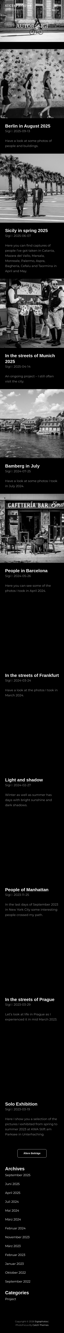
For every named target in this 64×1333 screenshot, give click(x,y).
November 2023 (17, 1237)
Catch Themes (40, 1325)
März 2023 (13, 1246)
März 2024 (13, 1219)
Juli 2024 (12, 1202)
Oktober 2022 (15, 1273)
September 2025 (17, 1175)
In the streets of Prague (29, 999)
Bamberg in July (22, 466)
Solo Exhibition (21, 1104)
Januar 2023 (14, 1264)
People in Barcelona (26, 570)
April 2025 (12, 1193)
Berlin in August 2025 (27, 126)
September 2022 (17, 1281)
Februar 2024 (15, 1228)
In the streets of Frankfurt (32, 675)
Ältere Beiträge (32, 1153)
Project (10, 1299)
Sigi (8, 131)
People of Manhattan (26, 889)
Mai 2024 (12, 1210)
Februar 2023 (15, 1255)
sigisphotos (18, 6)
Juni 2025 (12, 1184)
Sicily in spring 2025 (26, 230)
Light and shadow (24, 779)
